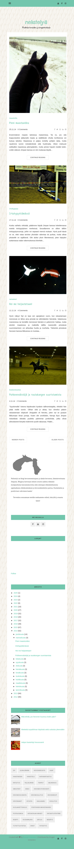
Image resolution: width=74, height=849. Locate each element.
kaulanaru (41, 801)
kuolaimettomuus (20, 807)
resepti (15, 819)
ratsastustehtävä (53, 813)
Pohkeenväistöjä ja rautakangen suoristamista (35, 395)
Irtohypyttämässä (19, 214)
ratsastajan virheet (35, 813)
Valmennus (52, 782)
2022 (16, 603)
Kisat (51, 770)
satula (39, 819)
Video (27, 789)
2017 (16, 620)
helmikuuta (20, 686)
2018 (16, 617)
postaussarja (18, 813)
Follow (13, 574)
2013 (16, 693)
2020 (16, 610)
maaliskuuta (20, 683)
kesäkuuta (20, 673)
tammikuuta (20, 690)
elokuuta (19, 666)
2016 (16, 624)
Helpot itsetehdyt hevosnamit (32, 742)
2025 (16, 593)
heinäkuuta (20, 669)
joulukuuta (20, 634)
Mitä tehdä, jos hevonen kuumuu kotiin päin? (38, 717)
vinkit (32, 826)
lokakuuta (19, 659)
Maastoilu (13, 118)
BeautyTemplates (29, 837)
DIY (14, 770)
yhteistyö (43, 826)
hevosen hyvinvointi (41, 789)
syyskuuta (20, 662)
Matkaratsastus (45, 776)
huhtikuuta (20, 680)
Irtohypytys (13, 209)
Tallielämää (29, 782)
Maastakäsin (17, 776)
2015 (16, 627)
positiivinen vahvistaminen (41, 807)
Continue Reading (37, 157)
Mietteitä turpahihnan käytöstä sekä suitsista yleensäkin (42, 730)
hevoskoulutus (37, 795)
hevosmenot (52, 795)
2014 (16, 631)
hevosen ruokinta (19, 795)
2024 (16, 596)
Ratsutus (16, 782)
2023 (16, 600)
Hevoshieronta (39, 770)
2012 (16, 697)
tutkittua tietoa (19, 826)
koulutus (53, 801)
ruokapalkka (27, 819)
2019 (16, 614)
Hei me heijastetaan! (20, 304)
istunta (29, 801)
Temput (41, 782)
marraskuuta (21, 638)
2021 (16, 607)
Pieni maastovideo (19, 123)
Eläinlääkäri (24, 770)
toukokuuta (20, 676)
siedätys (50, 819)
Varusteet (13, 299)
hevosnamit (17, 801)
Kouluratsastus (15, 390)
